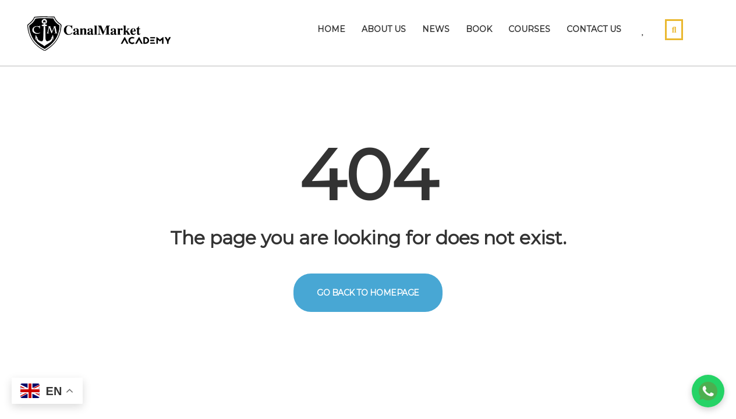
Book (479, 29)
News (436, 29)
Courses (529, 29)
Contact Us (594, 29)
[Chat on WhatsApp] (708, 391)
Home (331, 29)
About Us (384, 29)
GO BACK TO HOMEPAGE (368, 292)
